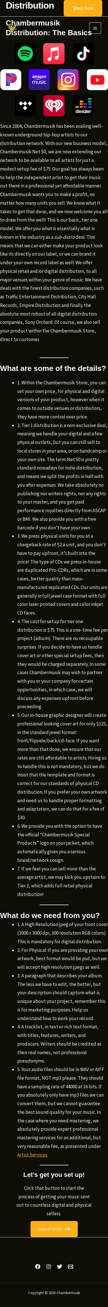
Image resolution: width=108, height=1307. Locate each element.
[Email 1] (70, 1266)
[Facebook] (37, 1266)
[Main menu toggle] (95, 28)
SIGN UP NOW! (54, 1229)
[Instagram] (48, 1266)
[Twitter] (59, 1266)
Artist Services (32, 1155)
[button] (79, 8)
